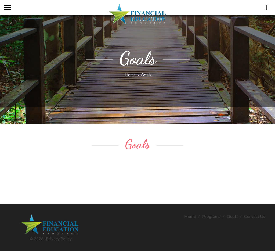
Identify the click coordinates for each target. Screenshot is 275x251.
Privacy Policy (59, 238)
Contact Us (254, 216)
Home (130, 74)
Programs (211, 216)
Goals (232, 216)
